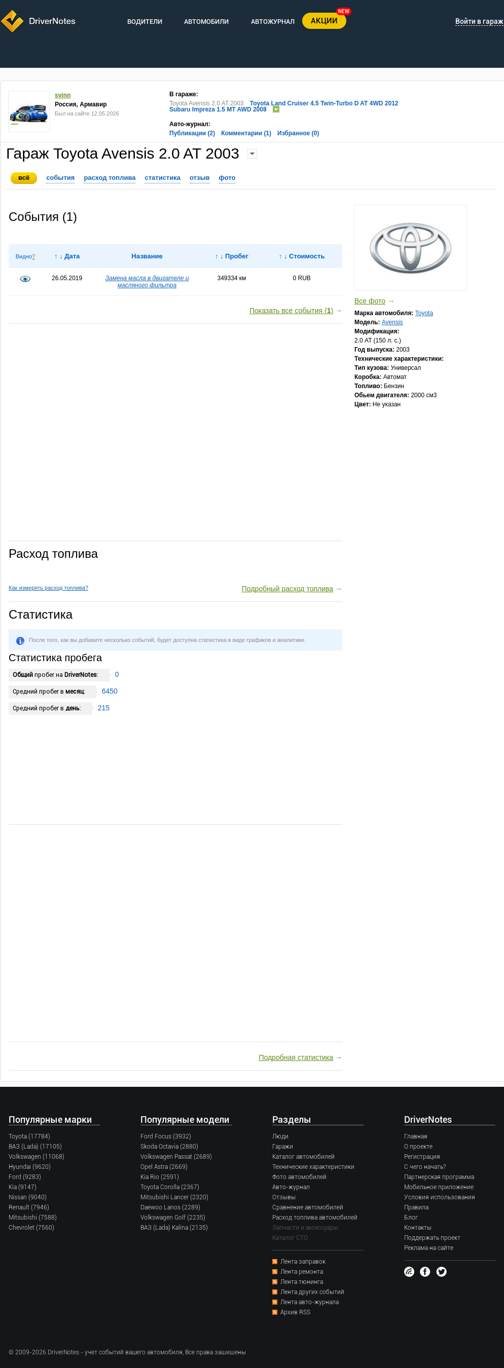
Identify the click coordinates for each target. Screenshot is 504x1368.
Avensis (392, 322)
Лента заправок (303, 1261)
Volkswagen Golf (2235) (172, 1217)
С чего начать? (425, 1166)
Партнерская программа (439, 1177)
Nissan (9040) (28, 1197)
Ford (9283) (25, 1177)
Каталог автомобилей (303, 1156)
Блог (411, 1217)
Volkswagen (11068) (36, 1156)
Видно (24, 256)
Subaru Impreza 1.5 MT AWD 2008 (218, 109)
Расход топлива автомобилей (314, 1217)
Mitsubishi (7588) (33, 1217)
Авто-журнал (291, 1187)
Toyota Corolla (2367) (169, 1187)
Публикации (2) (192, 133)
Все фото (369, 301)
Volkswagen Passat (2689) (176, 1156)
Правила (416, 1207)
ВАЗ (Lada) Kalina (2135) (174, 1227)
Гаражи (282, 1146)
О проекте (418, 1146)
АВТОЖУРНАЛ (273, 21)
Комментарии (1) (246, 133)
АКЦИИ (324, 20)
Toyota (424, 313)
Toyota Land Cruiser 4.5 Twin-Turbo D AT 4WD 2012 (324, 103)
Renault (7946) (29, 1207)
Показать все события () (291, 311)
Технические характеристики (313, 1166)
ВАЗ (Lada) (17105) (35, 1146)
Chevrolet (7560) (31, 1227)
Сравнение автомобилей (307, 1207)
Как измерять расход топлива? (48, 588)
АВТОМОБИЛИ (206, 21)
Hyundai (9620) (30, 1166)
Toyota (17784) (29, 1136)
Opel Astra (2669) (164, 1166)
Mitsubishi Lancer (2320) (174, 1197)
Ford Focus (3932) (165, 1136)
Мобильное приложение (439, 1187)
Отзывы (284, 1197)
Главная (415, 1136)
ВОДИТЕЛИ (144, 21)
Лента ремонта (301, 1271)
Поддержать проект (432, 1237)
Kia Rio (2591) (159, 1177)
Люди (280, 1136)
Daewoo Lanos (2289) (170, 1207)
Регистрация (422, 1156)
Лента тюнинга (301, 1281)
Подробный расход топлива (287, 589)
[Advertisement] (175, 432)
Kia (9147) (23, 1187)
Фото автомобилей (299, 1177)
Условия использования (439, 1197)
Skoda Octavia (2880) (169, 1146)
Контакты (417, 1227)
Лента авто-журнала (309, 1302)
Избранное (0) (298, 133)
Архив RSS (295, 1312)
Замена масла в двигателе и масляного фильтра (147, 282)
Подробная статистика (296, 1057)
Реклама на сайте (428, 1247)
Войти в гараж (479, 21)
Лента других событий (312, 1292)
